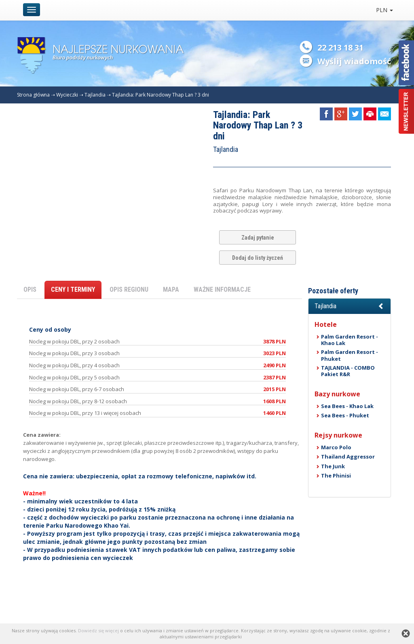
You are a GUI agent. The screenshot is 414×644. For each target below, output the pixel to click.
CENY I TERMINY (73, 289)
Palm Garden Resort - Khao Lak (349, 340)
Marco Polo (336, 447)
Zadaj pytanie (257, 237)
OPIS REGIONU (129, 289)
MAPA (171, 289)
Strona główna (33, 94)
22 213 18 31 (340, 47)
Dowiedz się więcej (98, 630)
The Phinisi (336, 475)
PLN (384, 10)
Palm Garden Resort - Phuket (349, 355)
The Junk (333, 466)
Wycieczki (67, 94)
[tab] (349, 306)
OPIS (29, 289)
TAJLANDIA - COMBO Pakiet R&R (348, 371)
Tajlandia (95, 94)
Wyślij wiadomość (354, 61)
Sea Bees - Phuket (345, 415)
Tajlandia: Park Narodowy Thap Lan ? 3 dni (160, 94)
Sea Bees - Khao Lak (347, 406)
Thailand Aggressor (348, 456)
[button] (349, 306)
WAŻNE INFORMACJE (222, 289)
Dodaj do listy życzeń (257, 258)
